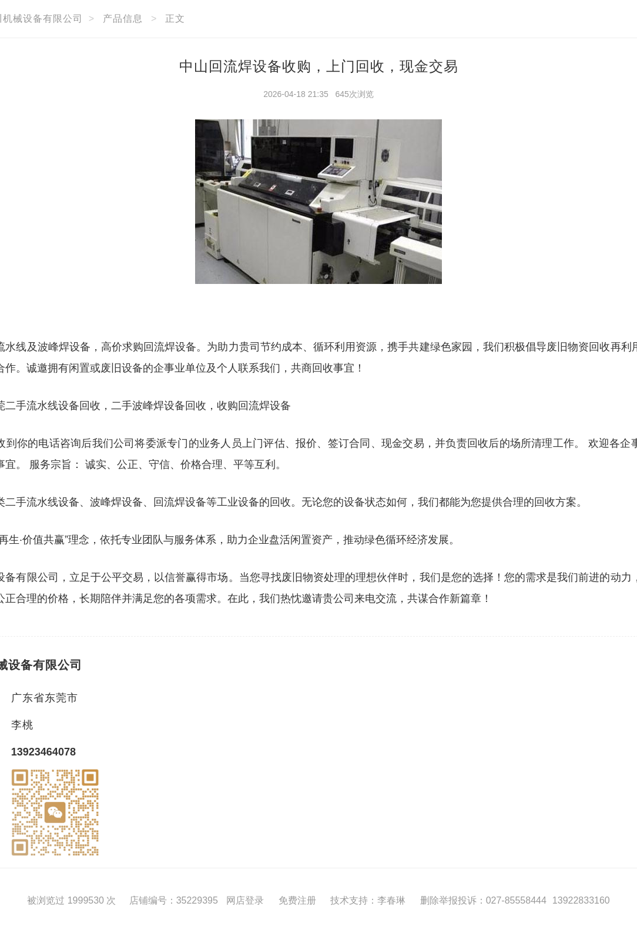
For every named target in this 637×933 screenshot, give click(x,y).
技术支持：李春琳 (367, 900)
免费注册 (297, 900)
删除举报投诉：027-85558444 (483, 900)
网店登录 (245, 900)
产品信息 (123, 19)
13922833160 (581, 900)
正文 (175, 19)
